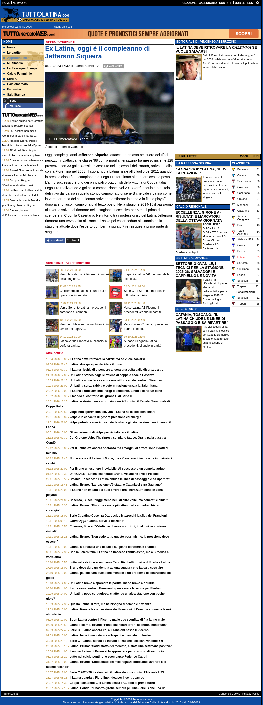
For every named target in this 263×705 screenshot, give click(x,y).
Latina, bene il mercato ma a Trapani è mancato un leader (110, 635)
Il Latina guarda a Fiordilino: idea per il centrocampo (107, 677)
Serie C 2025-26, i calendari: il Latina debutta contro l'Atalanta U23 (117, 672)
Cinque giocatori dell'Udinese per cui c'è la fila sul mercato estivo (21, 215)
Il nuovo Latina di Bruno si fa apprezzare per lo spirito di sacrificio (117, 651)
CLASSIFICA (241, 163)
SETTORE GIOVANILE (192, 258)
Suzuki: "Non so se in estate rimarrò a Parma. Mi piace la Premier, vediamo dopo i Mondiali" (23, 175)
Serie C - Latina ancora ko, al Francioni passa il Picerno (109, 630)
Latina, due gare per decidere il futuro (97, 364)
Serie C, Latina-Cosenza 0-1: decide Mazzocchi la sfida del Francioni (118, 515)
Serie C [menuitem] (11, 79)
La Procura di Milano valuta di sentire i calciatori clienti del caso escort (22, 195)
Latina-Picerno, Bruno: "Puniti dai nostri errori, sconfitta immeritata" (118, 625)
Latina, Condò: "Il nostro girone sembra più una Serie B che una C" (118, 688)
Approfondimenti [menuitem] (18, 58)
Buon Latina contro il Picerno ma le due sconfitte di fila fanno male (117, 619)
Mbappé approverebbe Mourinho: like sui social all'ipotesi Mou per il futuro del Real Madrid (22, 145)
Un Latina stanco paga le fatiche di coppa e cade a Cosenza (112, 375)
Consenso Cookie (229, 693)
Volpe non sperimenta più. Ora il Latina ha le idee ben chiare (113, 412)
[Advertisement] (218, 118)
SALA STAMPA (187, 309)
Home (8, 41)
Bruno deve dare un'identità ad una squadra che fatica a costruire (116, 567)
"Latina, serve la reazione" (97, 521)
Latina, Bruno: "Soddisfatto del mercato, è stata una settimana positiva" (121, 646)
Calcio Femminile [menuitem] (18, 73)
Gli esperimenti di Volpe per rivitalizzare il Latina (104, 432)
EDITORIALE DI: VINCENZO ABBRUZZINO (206, 41)
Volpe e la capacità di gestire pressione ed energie (106, 417)
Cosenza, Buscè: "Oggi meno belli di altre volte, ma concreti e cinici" (119, 500)
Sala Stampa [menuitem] (14, 94)
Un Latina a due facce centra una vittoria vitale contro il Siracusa (116, 380)
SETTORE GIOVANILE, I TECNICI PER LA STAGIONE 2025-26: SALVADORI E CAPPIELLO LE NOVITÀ (200, 270)
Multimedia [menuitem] (13, 63)
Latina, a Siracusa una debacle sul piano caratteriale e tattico (113, 547)
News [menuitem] (9, 47)
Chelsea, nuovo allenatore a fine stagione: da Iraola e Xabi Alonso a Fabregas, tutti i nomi (23, 165)
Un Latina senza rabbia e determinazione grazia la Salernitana (114, 385)
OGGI (244, 156)
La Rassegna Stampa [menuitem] (21, 68)
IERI (256, 156)
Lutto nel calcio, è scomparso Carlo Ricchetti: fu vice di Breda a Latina (120, 562)
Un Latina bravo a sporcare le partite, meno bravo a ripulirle (112, 583)
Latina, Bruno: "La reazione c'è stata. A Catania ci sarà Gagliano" (116, 484)
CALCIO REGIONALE (191, 206)
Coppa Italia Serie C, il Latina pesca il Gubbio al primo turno (112, 683)
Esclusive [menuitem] (12, 89)
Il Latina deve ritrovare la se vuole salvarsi (107, 359)
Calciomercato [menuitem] (16, 84)
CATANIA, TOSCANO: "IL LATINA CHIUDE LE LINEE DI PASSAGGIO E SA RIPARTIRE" (202, 319)
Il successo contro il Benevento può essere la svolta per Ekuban (116, 588)
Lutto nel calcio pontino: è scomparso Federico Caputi (109, 656)
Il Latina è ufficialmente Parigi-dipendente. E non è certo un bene (116, 391)
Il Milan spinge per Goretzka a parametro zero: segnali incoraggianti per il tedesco (22, 125)
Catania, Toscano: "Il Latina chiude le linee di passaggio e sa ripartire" (120, 479)
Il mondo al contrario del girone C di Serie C (101, 396)
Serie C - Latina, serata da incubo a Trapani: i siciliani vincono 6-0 (116, 641)
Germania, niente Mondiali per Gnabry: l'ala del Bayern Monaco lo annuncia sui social (21, 205)
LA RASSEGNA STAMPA (193, 163)
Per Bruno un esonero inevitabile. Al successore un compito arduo (117, 468)
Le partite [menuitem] (12, 52)
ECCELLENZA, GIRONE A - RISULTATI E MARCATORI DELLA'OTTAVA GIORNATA (199, 216)
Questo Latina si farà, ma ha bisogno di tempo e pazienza (111, 604)
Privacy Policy (250, 693)
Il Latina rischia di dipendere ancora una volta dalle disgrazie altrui (117, 369)
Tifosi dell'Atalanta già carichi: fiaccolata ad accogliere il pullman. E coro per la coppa (22, 155)
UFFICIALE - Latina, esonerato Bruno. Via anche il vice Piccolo (114, 474)
